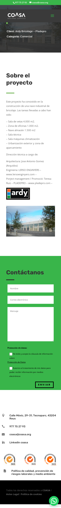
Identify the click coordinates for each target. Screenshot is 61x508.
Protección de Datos (16, 362)
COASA (46, 490)
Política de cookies (31, 494)
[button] (54, 501)
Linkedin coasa (18, 442)
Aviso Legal (12, 494)
